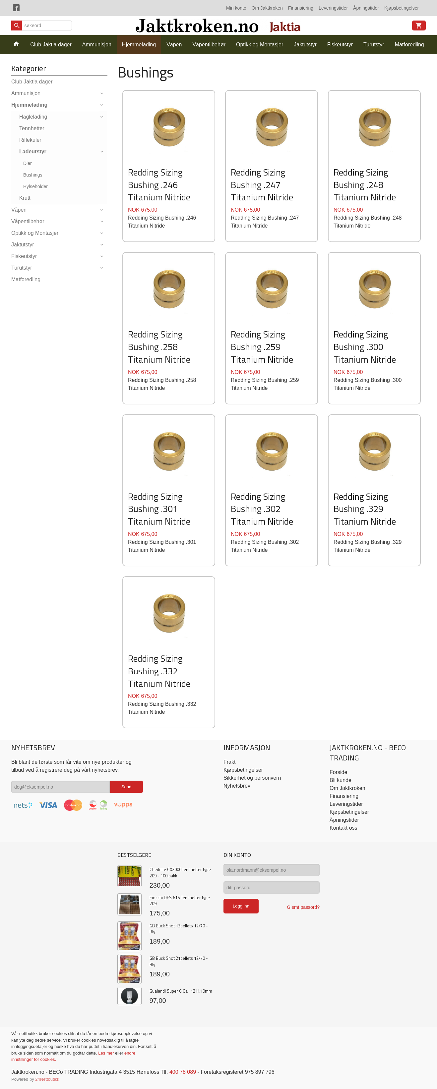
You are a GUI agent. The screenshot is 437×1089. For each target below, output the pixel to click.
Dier (27, 163)
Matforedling (409, 44)
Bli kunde (340, 780)
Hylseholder (35, 186)
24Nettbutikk (47, 1079)
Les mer (106, 1053)
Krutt (25, 198)
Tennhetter (31, 128)
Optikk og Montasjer (259, 44)
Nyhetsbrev (236, 786)
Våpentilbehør (208, 44)
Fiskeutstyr (340, 44)
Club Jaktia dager (51, 44)
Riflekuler (30, 140)
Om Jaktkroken (267, 8)
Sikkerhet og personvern (252, 778)
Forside (338, 772)
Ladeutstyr (32, 151)
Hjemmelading (139, 44)
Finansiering (300, 8)
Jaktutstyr (305, 44)
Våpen (174, 44)
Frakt (229, 762)
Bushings (32, 175)
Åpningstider (366, 8)
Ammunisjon (96, 44)
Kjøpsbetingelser (401, 8)
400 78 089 (182, 1072)
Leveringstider (333, 8)
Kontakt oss (343, 828)
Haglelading (33, 117)
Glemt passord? (303, 907)
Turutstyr (373, 44)
